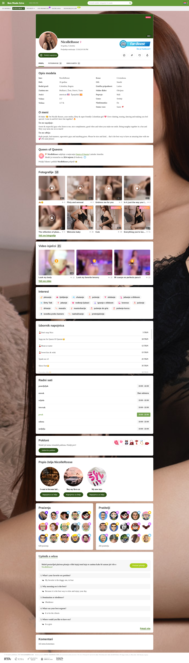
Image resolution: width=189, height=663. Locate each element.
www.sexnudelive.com (27, 655)
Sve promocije (44, 8)
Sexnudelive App (71, 8)
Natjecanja (56, 8)
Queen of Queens (82, 154)
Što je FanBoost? (143, 49)
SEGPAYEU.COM (54, 654)
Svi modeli (6, 8)
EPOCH (46, 654)
